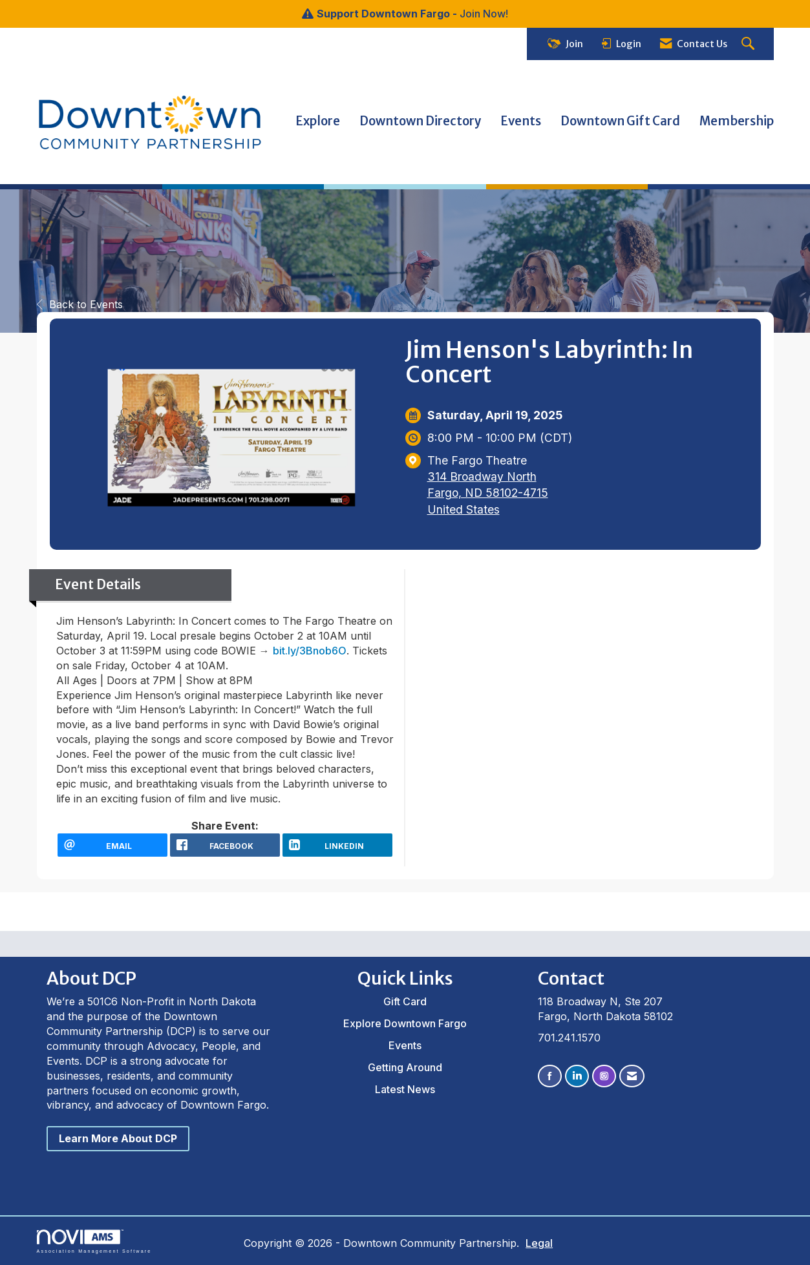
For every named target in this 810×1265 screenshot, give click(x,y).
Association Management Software (94, 1241)
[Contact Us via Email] (632, 1076)
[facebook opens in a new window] (225, 845)
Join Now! (484, 13)
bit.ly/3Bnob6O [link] (309, 650)
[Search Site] (749, 44)
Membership (736, 121)
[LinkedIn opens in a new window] (337, 845)
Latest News (405, 1089)
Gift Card (405, 1001)
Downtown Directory (420, 121)
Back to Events (80, 304)
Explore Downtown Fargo (405, 1023)
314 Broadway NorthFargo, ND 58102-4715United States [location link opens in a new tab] (487, 493)
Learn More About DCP (118, 1138)
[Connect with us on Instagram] (604, 1076)
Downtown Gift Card (620, 121)
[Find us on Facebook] (550, 1076)
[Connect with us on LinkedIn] (577, 1076)
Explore (317, 121)
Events (520, 121)
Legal (534, 1243)
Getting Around (405, 1067)
